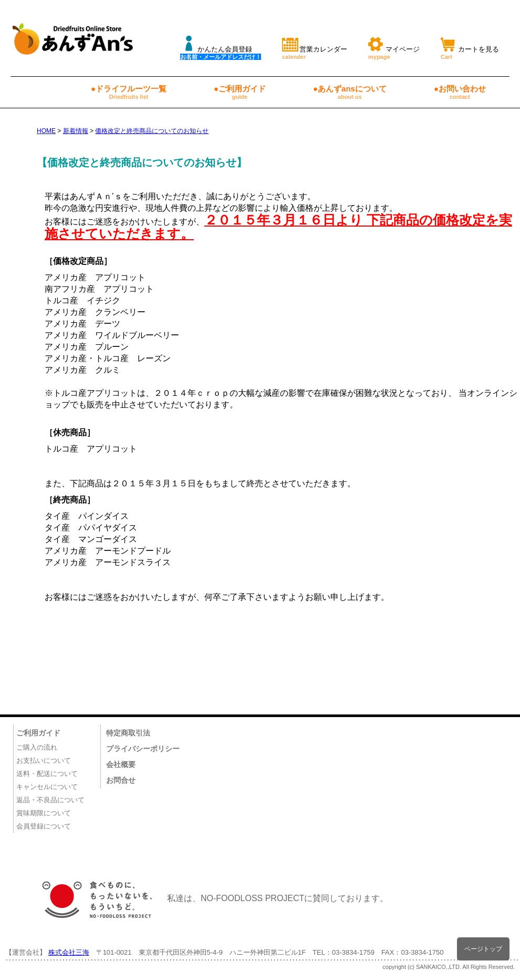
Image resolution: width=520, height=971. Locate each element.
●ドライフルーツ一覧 (129, 92)
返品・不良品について (50, 800)
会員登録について (43, 826)
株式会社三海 (68, 952)
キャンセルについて (47, 787)
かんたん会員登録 (220, 47)
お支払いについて (43, 760)
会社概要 (121, 764)
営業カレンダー (314, 47)
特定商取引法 (128, 733)
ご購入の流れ (36, 747)
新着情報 (75, 131)
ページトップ (483, 948)
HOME (46, 131)
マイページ (394, 47)
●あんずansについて (350, 92)
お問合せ (121, 780)
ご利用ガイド (38, 733)
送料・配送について (47, 774)
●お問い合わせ (460, 92)
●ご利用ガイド (240, 92)
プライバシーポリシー (143, 748)
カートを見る (470, 47)
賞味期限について (43, 813)
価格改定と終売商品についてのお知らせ (152, 131)
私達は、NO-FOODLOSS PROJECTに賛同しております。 (210, 898)
